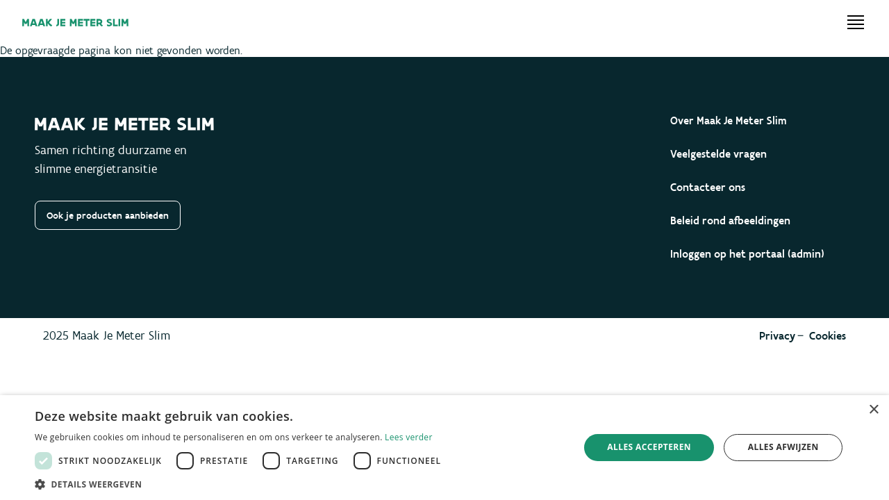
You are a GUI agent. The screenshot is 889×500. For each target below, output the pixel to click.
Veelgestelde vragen (718, 153)
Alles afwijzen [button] (783, 447)
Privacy (777, 335)
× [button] (873, 410)
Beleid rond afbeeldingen (730, 220)
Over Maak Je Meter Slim (728, 120)
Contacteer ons (707, 187)
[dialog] (444, 447)
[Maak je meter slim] (75, 22)
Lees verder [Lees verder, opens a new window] (409, 437)
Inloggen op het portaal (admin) (747, 253)
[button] (241, 483)
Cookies (827, 335)
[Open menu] (856, 22)
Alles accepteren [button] (649, 447)
